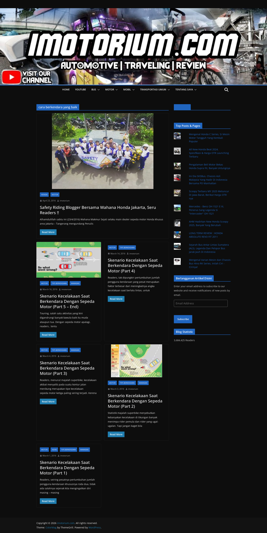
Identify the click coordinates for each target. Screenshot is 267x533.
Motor (109, 89)
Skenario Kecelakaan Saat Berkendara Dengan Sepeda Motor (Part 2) (135, 401)
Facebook (182, 107)
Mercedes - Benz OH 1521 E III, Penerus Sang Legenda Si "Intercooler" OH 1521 (206, 210)
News (54, 449)
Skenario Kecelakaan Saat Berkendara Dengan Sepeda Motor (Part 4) (135, 265)
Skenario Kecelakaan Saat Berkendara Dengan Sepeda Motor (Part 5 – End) (67, 301)
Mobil (127, 89)
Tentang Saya (184, 89)
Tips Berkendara (59, 283)
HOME (66, 89)
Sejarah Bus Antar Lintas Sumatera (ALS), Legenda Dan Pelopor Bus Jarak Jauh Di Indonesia (209, 248)
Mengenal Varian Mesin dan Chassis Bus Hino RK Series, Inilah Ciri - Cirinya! (210, 263)
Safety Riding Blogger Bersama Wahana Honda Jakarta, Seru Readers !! (98, 209)
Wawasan (75, 283)
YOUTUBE (80, 89)
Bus (93, 89)
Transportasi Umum (153, 89)
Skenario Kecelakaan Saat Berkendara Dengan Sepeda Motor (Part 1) (67, 467)
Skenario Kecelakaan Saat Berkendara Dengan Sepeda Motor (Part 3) (67, 368)
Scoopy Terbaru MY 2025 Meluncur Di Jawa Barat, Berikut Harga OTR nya (209, 195)
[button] (98, 89)
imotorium (65, 200)
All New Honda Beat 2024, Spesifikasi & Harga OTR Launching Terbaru (209, 153)
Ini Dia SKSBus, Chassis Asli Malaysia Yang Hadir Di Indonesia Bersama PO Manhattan (208, 179)
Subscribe (183, 319)
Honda (44, 194)
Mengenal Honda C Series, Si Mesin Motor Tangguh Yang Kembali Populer (209, 138)
